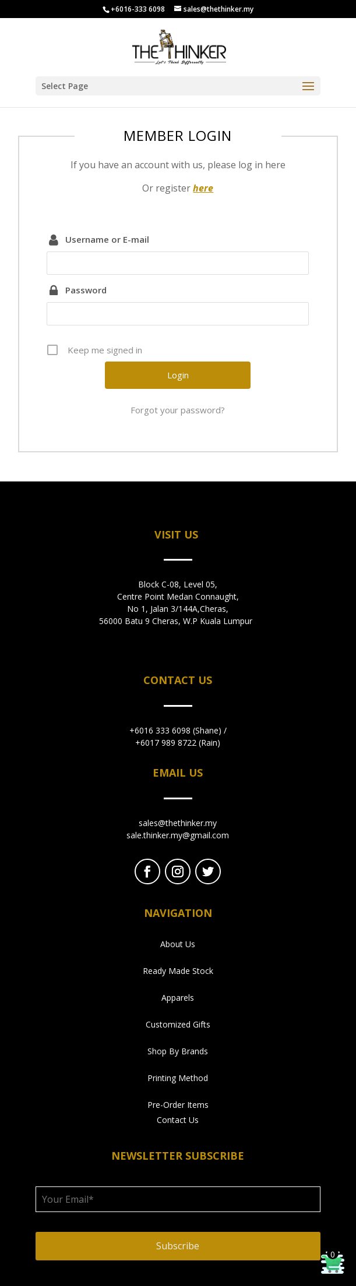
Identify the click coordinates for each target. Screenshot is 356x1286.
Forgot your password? (178, 410)
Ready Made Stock (178, 970)
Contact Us (178, 1119)
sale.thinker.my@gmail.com (177, 835)
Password (86, 290)
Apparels (177, 997)
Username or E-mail (107, 239)
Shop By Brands (177, 1051)
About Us (177, 944)
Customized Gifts (178, 1024)
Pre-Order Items (178, 1104)
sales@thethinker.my (178, 822)
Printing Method (177, 1077)
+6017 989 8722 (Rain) (177, 742)
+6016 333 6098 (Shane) (175, 730)
